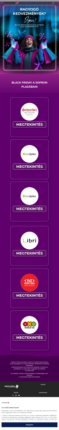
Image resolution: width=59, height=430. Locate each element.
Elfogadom (29, 425)
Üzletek (43, 384)
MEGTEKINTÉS (29, 124)
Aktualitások (43, 392)
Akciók (16, 392)
